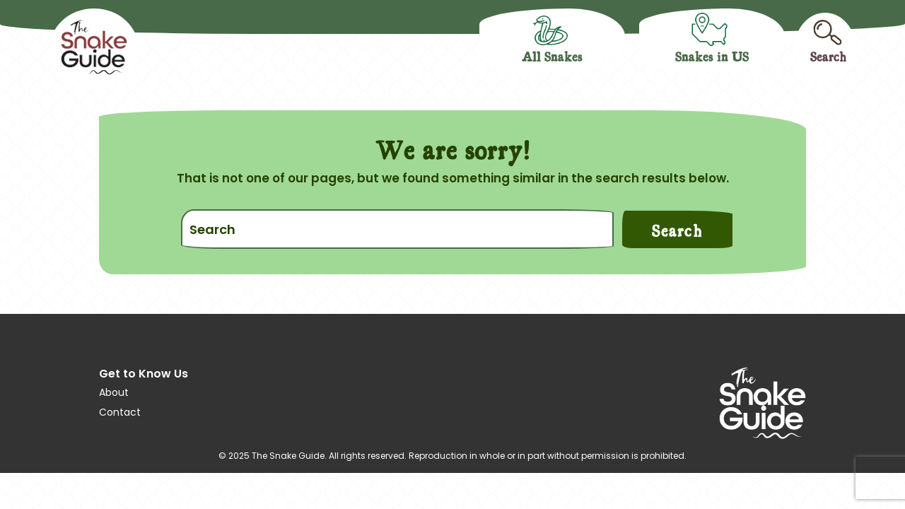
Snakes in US (712, 55)
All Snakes (552, 55)
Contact (120, 412)
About (114, 392)
